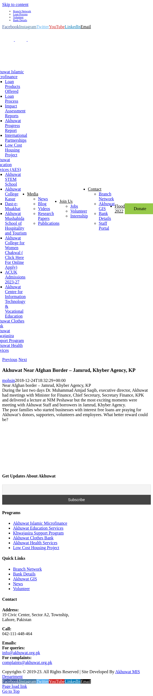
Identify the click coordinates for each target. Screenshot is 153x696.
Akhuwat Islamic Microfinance (40, 523)
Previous (9, 359)
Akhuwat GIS (25, 579)
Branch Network (27, 569)
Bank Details (24, 574)
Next (22, 359)
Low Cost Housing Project (36, 547)
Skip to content (15, 4)
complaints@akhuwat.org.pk (27, 662)
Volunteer (21, 588)
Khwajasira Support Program (38, 533)
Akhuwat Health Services (35, 542)
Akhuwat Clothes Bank (33, 538)
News (18, 583)
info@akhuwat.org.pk (21, 652)
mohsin (8, 380)
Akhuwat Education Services (38, 528)
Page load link (14, 686)
